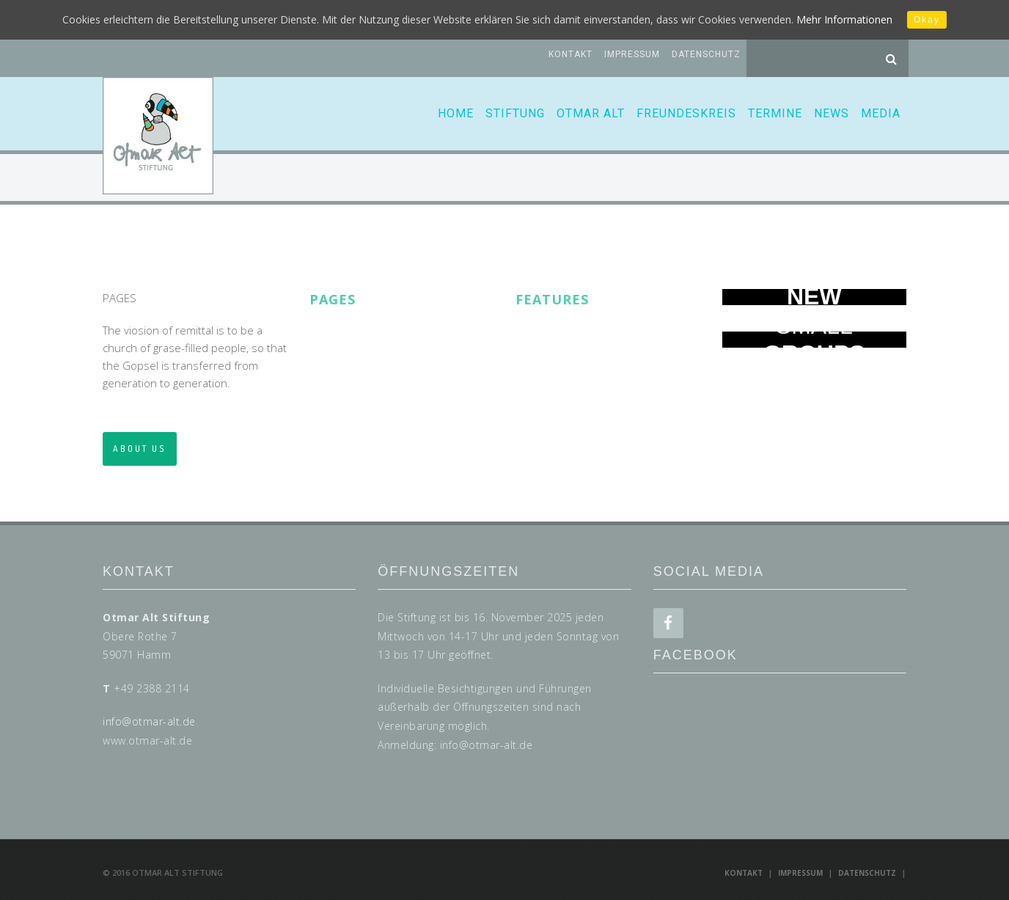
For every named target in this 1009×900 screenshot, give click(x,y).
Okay (927, 20)
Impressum (632, 54)
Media (880, 113)
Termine (775, 113)
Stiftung (515, 113)
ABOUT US (139, 448)
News (831, 113)
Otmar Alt (591, 113)
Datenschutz (706, 54)
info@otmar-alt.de (149, 721)
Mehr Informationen (844, 19)
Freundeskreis (686, 113)
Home (456, 113)
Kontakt (570, 54)
